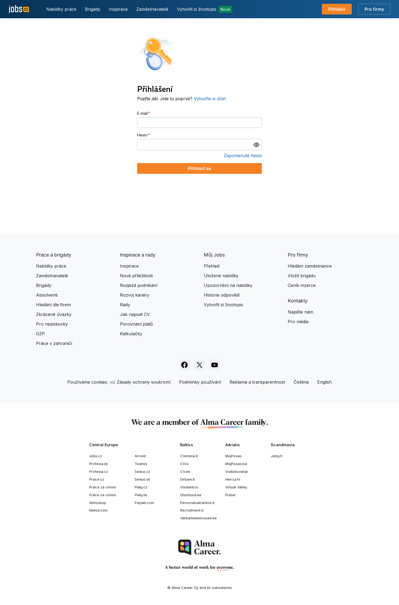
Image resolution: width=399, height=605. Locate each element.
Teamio (141, 464)
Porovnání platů (136, 324)
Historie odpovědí (222, 295)
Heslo (142, 135)
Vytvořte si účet (210, 98)
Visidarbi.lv (189, 487)
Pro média (298, 321)
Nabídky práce (61, 9)
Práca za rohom (102, 487)
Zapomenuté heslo (243, 155)
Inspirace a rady (137, 255)
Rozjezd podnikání (138, 285)
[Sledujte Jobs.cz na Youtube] (214, 364)
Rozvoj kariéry (134, 295)
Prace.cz (96, 479)
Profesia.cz (98, 471)
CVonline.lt (189, 456)
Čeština (301, 382)
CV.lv (184, 464)
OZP (40, 333)
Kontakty (298, 301)
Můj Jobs (214, 255)
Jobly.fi (276, 456)
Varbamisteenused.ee (198, 518)
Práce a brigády (53, 255)
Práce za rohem (102, 495)
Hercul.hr (233, 479)
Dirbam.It (187, 479)
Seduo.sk (142, 479)
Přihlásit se (199, 168)
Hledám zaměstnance (310, 266)
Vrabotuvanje (236, 471)
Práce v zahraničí (54, 343)
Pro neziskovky (52, 324)
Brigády (92, 9)
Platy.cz (141, 487)
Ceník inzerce (302, 285)
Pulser (230, 495)
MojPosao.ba (236, 464)
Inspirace (118, 9)
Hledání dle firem (53, 304)
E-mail (142, 113)
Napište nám (300, 312)
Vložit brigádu (302, 275)
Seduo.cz (142, 471)
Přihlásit (336, 9)
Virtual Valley (236, 487)
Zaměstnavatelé (152, 9)
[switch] (256, 144)
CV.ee (185, 471)
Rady (125, 304)
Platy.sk (141, 495)
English (324, 382)
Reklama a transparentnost (257, 382)
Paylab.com (144, 502)
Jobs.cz (95, 456)
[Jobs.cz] (19, 9)
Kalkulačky (131, 333)
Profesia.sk (98, 464)
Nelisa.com (98, 510)
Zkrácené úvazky (54, 314)
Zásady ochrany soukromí (143, 382)
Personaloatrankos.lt (197, 502)
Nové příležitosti (136, 275)
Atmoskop (97, 502)
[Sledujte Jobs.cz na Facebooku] (184, 364)
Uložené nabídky (221, 275)
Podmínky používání (200, 382)
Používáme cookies (87, 382)
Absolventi (47, 295)
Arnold (140, 456)
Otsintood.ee (190, 495)
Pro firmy (374, 9)
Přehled (211, 266)
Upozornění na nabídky (228, 285)
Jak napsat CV (135, 314)
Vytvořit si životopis (204, 9)
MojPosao (233, 456)
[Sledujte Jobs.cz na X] (199, 364)
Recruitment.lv (192, 510)
